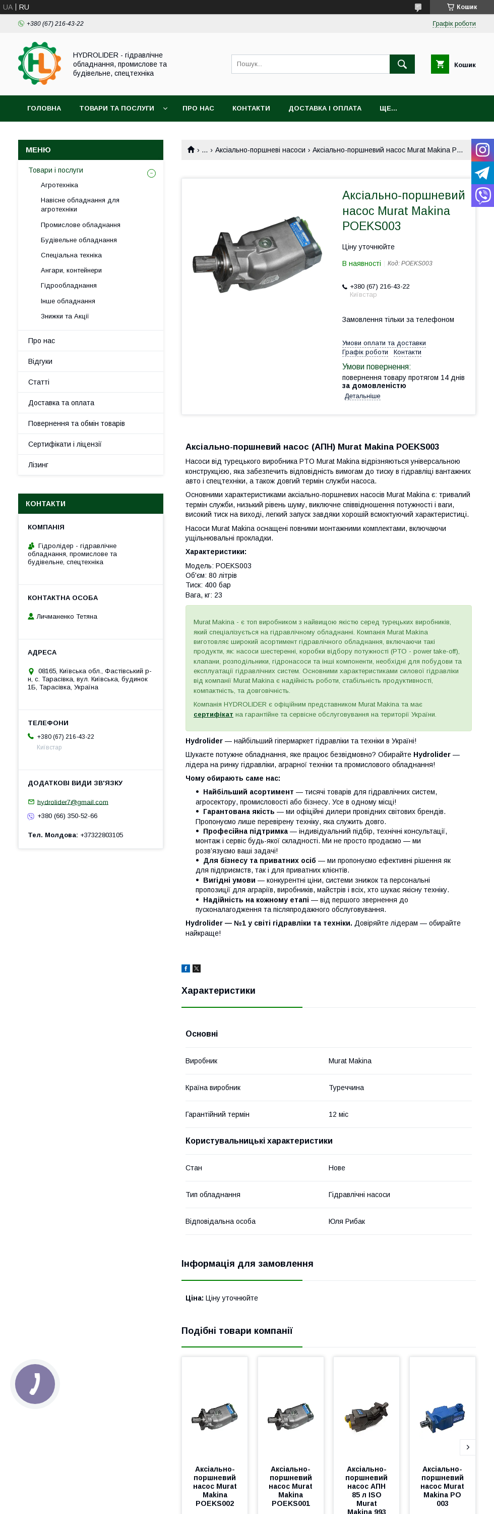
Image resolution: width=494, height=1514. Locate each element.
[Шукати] (402, 64)
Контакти (251, 108)
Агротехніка (59, 185)
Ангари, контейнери (71, 270)
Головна (44, 108)
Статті (38, 382)
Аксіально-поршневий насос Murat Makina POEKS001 (292, 1486)
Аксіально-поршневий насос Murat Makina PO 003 (443, 1486)
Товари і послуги (55, 170)
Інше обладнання (68, 301)
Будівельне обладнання (79, 240)
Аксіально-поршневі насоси (260, 150)
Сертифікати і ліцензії (65, 444)
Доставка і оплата (324, 108)
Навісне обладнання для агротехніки (80, 204)
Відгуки (40, 361)
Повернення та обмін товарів (76, 423)
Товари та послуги (116, 108)
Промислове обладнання (80, 225)
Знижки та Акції (65, 316)
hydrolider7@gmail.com (72, 801)
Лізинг (38, 465)
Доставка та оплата (61, 403)
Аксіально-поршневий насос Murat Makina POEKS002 (216, 1486)
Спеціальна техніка (71, 255)
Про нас (198, 108)
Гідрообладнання (69, 285)
